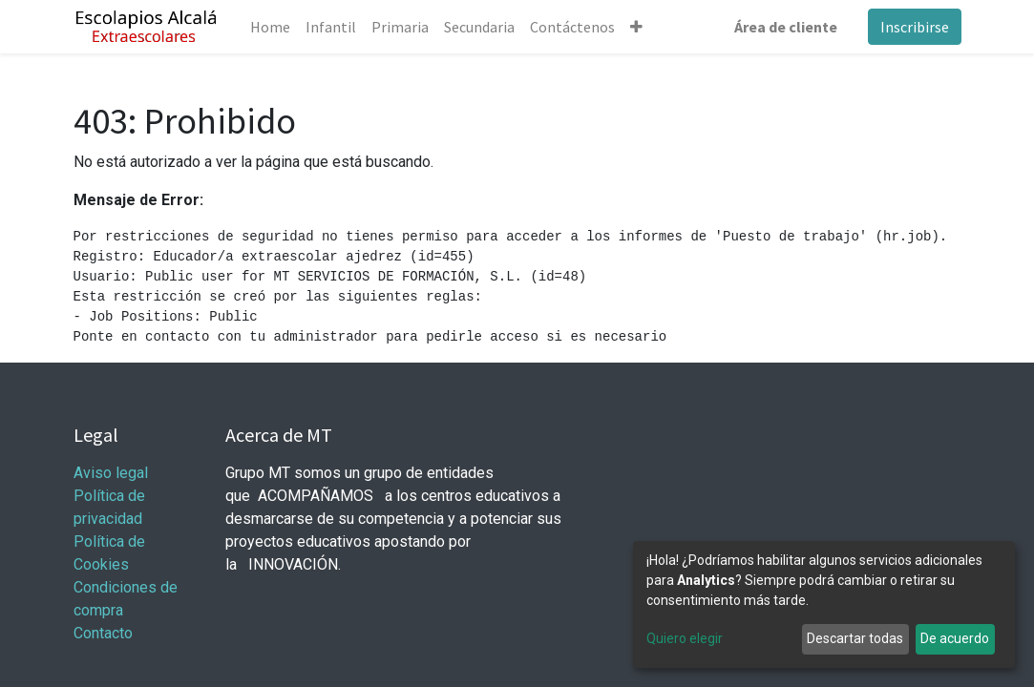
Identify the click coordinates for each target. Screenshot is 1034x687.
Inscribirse (914, 26)
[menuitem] (270, 27)
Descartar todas (855, 638)
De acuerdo (954, 638)
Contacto (103, 633)
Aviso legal (113, 473)
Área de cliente (785, 26)
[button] (636, 27)
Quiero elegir (684, 638)
